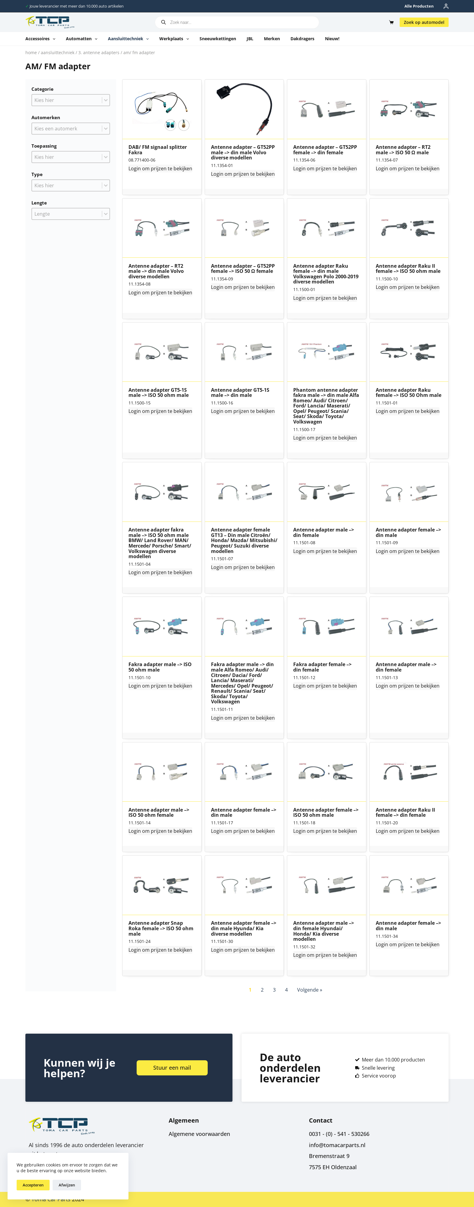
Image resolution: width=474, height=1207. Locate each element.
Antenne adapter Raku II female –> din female (405, 812)
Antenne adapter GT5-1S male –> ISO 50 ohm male (158, 393)
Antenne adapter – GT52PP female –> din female (325, 150)
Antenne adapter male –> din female (323, 532)
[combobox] (67, 100)
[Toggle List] (105, 100)
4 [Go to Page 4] (286, 989)
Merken (272, 38)
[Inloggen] (446, 6)
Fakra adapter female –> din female (322, 667)
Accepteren (33, 1185)
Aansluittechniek (129, 39)
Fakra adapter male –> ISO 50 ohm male (160, 667)
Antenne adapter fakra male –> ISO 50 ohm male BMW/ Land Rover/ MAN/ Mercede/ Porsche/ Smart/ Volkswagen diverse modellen (159, 543)
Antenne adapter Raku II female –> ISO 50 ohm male (408, 268)
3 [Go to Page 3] (274, 989)
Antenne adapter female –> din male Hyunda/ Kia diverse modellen (243, 929)
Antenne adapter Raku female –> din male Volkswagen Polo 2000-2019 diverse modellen (326, 274)
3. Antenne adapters (98, 52)
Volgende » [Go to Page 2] (309, 989)
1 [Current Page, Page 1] (250, 989)
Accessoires (41, 39)
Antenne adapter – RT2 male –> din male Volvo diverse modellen (156, 271)
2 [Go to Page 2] (262, 989)
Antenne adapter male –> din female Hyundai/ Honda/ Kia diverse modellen (323, 931)
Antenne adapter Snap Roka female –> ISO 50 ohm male (160, 929)
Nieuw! (332, 38)
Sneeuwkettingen (218, 38)
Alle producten (419, 6)
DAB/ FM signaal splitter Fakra (157, 150)
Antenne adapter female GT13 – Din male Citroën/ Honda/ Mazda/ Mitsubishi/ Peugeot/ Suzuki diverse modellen (244, 540)
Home (31, 52)
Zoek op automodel (424, 22)
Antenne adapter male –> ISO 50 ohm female (158, 812)
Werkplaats (175, 39)
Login (134, 168)
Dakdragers (302, 38)
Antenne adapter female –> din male (408, 532)
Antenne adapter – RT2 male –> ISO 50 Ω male (403, 150)
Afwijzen (67, 1185)
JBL (250, 38)
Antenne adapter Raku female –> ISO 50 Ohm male (408, 393)
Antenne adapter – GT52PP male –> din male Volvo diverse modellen (243, 153)
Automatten (83, 39)
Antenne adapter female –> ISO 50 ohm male (326, 812)
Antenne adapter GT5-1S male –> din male (240, 393)
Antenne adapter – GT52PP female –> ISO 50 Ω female (243, 268)
